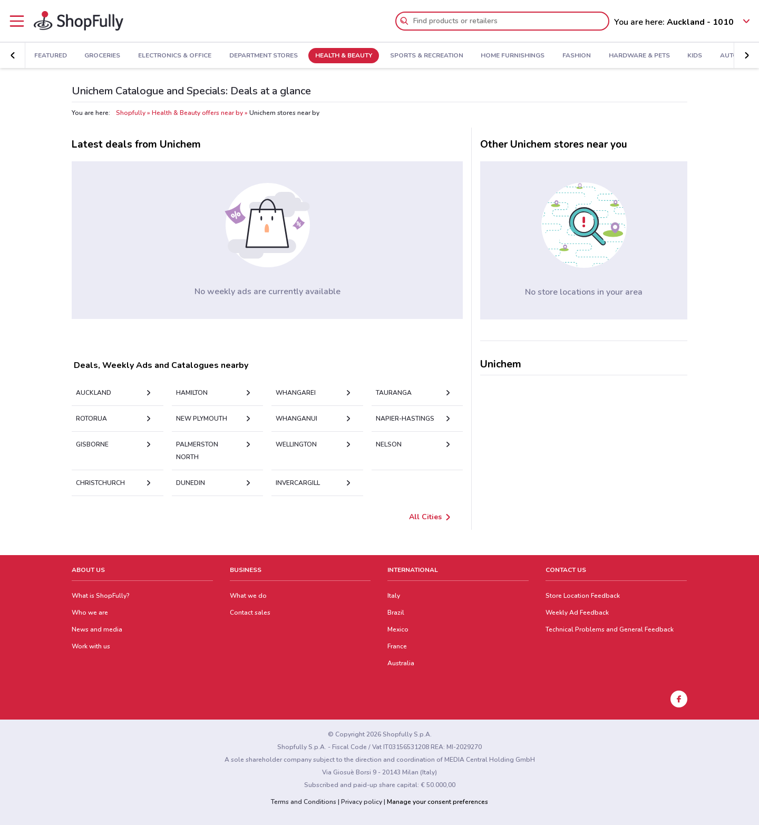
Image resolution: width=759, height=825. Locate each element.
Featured (50, 56)
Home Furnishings (512, 56)
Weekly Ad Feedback (577, 612)
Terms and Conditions (303, 802)
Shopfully (130, 113)
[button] (746, 55)
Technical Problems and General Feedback (610, 629)
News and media (97, 629)
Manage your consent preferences (437, 802)
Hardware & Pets (639, 56)
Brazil (395, 612)
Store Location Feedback (583, 595)
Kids (694, 56)
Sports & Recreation (426, 56)
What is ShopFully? (101, 595)
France (397, 646)
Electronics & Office (174, 56)
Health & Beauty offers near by (197, 113)
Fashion (576, 56)
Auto (729, 56)
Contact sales (250, 612)
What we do (248, 595)
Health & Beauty (343, 56)
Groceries (102, 56)
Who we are (90, 612)
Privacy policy (361, 802)
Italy (393, 595)
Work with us (91, 646)
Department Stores (263, 56)
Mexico (397, 629)
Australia (400, 663)
